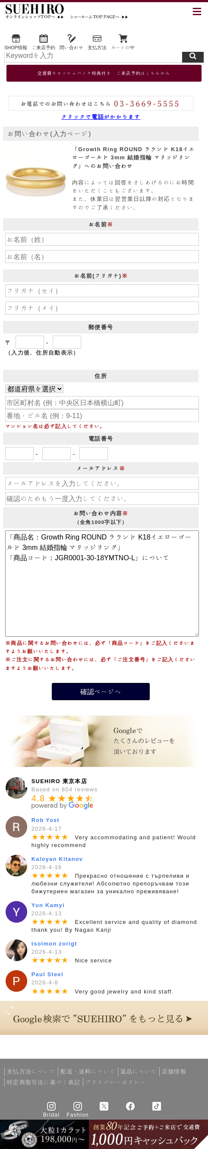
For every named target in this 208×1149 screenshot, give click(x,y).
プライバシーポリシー (115, 1082)
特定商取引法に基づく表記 (44, 1082)
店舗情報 (174, 1071)
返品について (138, 1071)
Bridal (51, 1114)
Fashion (77, 1114)
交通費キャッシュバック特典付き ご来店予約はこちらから (104, 73)
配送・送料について (88, 1071)
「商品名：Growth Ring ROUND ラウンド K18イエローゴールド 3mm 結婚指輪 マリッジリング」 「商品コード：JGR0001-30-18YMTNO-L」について (102, 583)
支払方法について (31, 1071)
